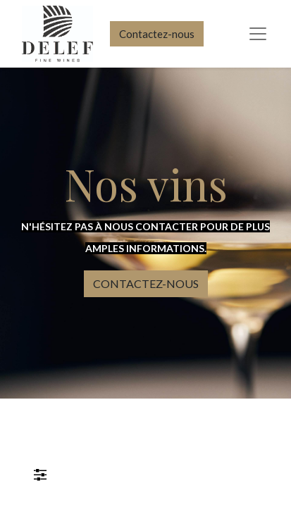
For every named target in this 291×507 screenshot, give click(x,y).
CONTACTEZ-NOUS (146, 283)
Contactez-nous (156, 33)
